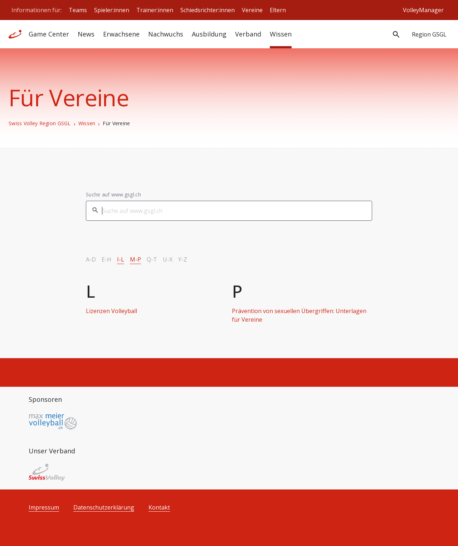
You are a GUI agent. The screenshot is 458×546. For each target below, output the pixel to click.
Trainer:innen (154, 10)
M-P (135, 259)
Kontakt (159, 507)
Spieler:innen (111, 10)
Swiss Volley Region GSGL (40, 123)
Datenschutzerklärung (103, 507)
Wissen (281, 34)
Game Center (49, 34)
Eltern (278, 10)
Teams (78, 10)
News (86, 34)
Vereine (252, 10)
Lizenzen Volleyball (111, 311)
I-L (120, 259)
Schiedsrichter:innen (207, 10)
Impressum (44, 507)
